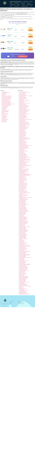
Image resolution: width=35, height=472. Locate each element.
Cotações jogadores (4, 108)
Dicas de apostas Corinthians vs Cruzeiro (24, 148)
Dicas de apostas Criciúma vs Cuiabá (23, 221)
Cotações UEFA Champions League (23, 278)
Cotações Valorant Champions (22, 196)
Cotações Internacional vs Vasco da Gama (24, 126)
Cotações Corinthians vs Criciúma (23, 142)
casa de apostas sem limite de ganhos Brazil (24, 124)
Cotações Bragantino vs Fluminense (23, 151)
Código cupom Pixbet (21, 161)
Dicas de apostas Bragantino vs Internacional (24, 254)
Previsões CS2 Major (21, 250)
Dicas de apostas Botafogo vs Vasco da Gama (24, 227)
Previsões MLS (21, 168)
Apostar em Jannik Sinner (22, 94)
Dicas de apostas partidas (5, 111)
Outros (31, 6)
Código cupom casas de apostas (6, 101)
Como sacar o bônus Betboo (22, 274)
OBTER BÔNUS (30, 43)
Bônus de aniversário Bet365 (22, 205)
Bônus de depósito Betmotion (22, 140)
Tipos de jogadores (4, 122)
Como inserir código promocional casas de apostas (8, 104)
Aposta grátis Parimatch (22, 226)
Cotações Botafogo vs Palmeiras (23, 112)
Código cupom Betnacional (22, 229)
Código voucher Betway (22, 203)
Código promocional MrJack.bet (23, 200)
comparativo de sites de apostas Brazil (23, 290)
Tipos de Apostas (23, 3)
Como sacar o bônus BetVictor (22, 129)
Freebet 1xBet (20, 287)
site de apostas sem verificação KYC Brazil (24, 246)
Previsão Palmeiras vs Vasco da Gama (23, 199)
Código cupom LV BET (21, 181)
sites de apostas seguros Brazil (23, 292)
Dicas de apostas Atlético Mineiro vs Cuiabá (24, 103)
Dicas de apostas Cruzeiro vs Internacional (24, 211)
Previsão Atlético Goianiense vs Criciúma (24, 261)
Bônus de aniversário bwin (22, 135)
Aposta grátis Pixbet (21, 289)
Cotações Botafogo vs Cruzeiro (23, 99)
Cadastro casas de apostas (5, 100)
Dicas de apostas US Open (22, 131)
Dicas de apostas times (5, 112)
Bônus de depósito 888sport (22, 238)
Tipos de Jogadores (17, 6)
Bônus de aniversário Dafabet (22, 117)
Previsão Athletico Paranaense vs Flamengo (24, 159)
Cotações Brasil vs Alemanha (22, 212)
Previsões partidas (4, 118)
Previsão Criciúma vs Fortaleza (23, 207)
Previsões (11, 3)
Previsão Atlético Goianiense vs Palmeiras (24, 294)
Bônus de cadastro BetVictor (22, 208)
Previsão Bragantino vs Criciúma (23, 269)
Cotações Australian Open (22, 134)
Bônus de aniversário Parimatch (23, 191)
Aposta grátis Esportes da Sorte (23, 183)
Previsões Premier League (22, 233)
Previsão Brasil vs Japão (22, 104)
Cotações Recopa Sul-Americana (23, 98)
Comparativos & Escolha (30, 4)
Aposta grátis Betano (21, 241)
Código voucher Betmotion (22, 144)
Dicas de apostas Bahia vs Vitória (23, 92)
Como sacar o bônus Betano (22, 228)
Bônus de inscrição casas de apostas (6, 98)
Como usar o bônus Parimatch (22, 155)
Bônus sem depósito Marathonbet (23, 209)
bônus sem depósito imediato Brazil (23, 267)
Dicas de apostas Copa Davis (22, 189)
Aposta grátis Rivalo (21, 177)
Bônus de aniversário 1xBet (22, 187)
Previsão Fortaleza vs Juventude (23, 186)
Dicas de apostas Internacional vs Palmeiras (24, 160)
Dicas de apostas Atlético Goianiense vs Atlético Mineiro (26, 96)
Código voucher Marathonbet (22, 266)
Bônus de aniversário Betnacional (23, 107)
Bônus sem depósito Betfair (22, 113)
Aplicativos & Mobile (13, 4)
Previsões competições (5, 116)
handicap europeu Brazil (22, 263)
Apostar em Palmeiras (21, 153)
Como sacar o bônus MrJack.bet (23, 239)
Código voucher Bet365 (22, 172)
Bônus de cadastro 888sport (22, 116)
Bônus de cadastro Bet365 (22, 202)
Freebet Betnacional (21, 130)
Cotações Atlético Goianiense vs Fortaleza (24, 114)
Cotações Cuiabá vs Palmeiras (22, 217)
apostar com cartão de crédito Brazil (23, 277)
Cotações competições (5, 107)
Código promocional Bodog (22, 281)
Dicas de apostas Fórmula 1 (22, 179)
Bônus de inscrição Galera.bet (22, 109)
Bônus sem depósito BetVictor (22, 256)
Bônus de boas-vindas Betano (22, 234)
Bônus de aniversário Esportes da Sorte (24, 146)
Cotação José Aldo (21, 182)
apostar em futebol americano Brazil (23, 118)
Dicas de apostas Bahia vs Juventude (23, 111)
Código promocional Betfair (22, 253)
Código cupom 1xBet (21, 216)
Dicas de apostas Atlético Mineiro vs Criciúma (24, 138)
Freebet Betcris (21, 240)
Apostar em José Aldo (21, 243)
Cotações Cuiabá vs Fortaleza (22, 237)
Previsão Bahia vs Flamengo (22, 143)
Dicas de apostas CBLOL (22, 247)
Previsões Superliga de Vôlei (22, 198)
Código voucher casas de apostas (6, 103)
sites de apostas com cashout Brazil (23, 268)
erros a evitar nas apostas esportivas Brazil (24, 255)
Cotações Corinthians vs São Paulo (23, 244)
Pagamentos (29, 3)
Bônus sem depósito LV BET (22, 164)
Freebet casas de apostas (5, 114)
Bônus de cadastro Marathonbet (23, 279)
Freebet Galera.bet (21, 100)
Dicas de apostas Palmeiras (22, 95)
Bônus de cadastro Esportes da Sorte (23, 156)
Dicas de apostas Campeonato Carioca (23, 230)
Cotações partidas (4, 109)
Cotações (31, 1)
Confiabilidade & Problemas (25, 6)
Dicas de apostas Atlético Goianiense (23, 252)
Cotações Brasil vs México (22, 120)
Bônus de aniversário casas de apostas (6, 96)
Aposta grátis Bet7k (21, 215)
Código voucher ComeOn (22, 224)
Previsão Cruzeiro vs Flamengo (23, 105)
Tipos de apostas (4, 121)
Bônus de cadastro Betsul (22, 121)
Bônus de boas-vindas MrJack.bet (23, 235)
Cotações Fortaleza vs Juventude (23, 147)
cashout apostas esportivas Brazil (23, 133)
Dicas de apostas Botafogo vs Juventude (24, 122)
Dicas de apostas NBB (21, 260)
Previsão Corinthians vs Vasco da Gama (24, 139)
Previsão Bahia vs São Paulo (22, 127)
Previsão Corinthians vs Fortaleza (23, 108)
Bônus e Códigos (25, 1)
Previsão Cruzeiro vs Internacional (23, 192)
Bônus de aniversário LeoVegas (23, 242)
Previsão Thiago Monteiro (22, 150)
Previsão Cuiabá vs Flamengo (22, 285)
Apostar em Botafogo (21, 259)
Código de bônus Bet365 (22, 291)
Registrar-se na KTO (21, 272)
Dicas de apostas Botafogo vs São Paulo (24, 204)
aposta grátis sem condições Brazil (23, 231)
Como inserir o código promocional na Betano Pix (25, 251)
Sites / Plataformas (4, 120)
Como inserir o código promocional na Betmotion (25, 286)
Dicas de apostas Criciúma (22, 220)
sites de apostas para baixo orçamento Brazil (24, 265)
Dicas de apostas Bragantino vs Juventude (24, 282)
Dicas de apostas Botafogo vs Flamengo (24, 170)
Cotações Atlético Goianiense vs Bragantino (24, 101)
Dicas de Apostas (17, 3)
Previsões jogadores (4, 117)
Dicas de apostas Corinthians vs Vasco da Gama (25, 264)
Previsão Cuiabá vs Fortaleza (22, 176)
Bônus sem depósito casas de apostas (6, 99)
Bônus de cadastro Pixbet (22, 213)
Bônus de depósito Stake (22, 173)
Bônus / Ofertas (4, 95)
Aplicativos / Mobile (4, 92)
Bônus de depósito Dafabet (22, 257)
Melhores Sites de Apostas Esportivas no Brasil (16, 1)
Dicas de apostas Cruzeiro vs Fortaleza (23, 165)
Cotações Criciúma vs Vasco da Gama (23, 195)
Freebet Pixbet (21, 194)
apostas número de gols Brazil (22, 273)
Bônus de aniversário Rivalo (22, 248)
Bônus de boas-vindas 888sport (23, 178)
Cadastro (23, 4)
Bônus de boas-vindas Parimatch (23, 218)
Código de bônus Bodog (22, 225)
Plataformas (19, 4)
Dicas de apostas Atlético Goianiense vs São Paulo (25, 166)
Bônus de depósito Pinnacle (22, 157)
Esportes (11, 6)
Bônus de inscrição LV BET (22, 185)
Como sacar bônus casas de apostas (6, 105)
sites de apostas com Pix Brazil (23, 137)
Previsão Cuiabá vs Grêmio (22, 280)
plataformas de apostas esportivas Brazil (24, 169)
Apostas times (3, 94)
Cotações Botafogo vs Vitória (22, 125)
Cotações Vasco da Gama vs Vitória (23, 222)
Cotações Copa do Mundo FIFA (23, 270)
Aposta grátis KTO (21, 152)
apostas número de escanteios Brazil (23, 276)
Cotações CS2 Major (21, 283)
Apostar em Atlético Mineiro (22, 163)
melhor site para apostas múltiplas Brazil (24, 174)
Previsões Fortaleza (21, 190)
